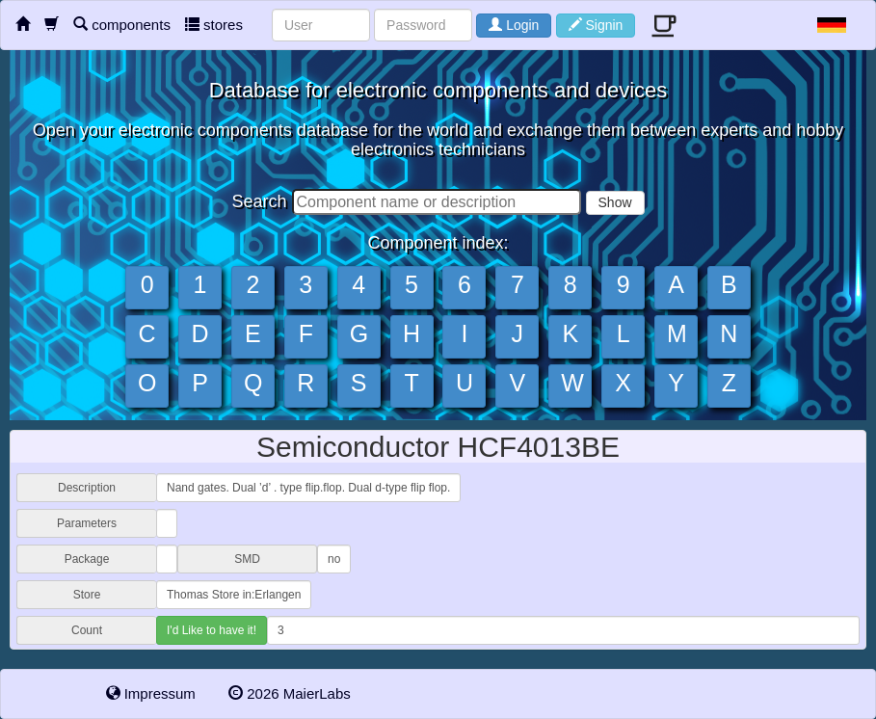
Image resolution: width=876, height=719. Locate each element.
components (122, 24)
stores (214, 24)
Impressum (151, 693)
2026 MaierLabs (289, 693)
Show (615, 202)
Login (514, 25)
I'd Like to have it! (211, 630)
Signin (596, 25)
